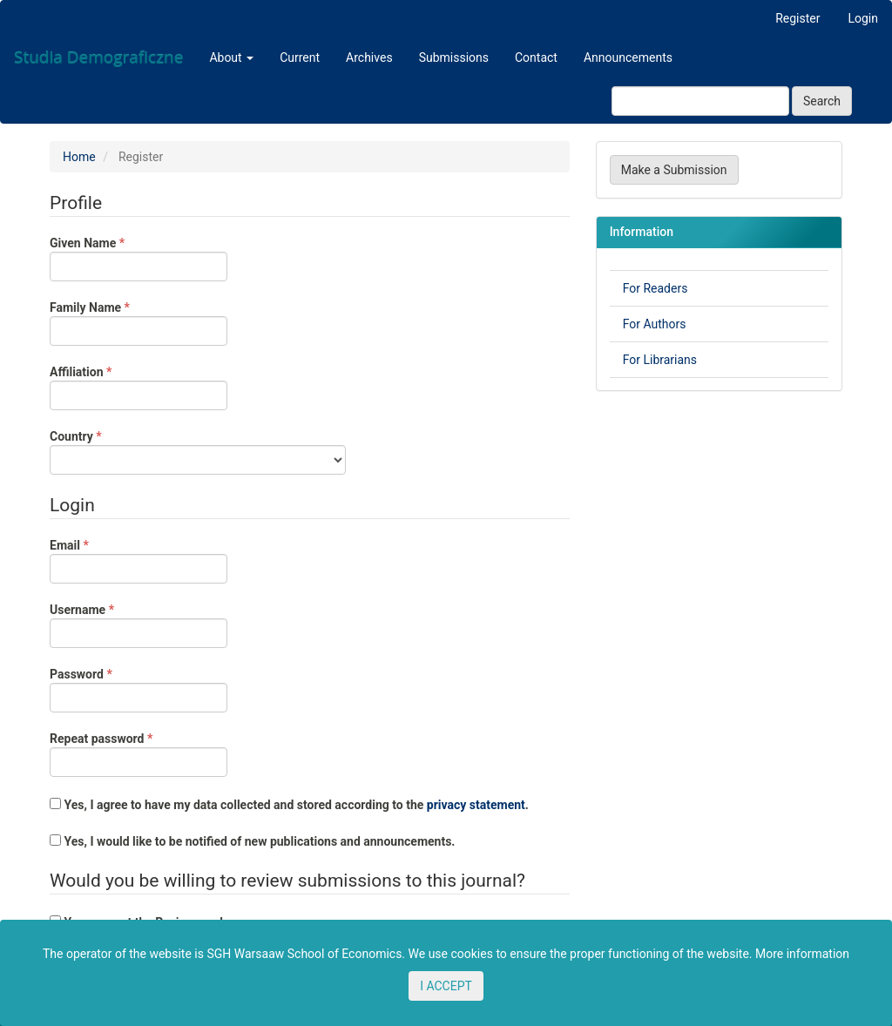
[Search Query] (700, 101)
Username (138, 624)
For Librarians (660, 360)
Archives (369, 57)
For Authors (654, 324)
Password (138, 688)
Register (797, 18)
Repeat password (138, 753)
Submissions (454, 57)
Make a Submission (674, 170)
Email (138, 560)
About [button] (231, 57)
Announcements (628, 57)
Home (79, 157)
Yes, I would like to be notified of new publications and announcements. (252, 841)
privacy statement (476, 805)
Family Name (138, 322)
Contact (536, 57)
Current (300, 57)
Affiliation (138, 386)
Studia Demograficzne (98, 57)
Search (822, 101)
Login (863, 18)
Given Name (138, 257)
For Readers (655, 288)
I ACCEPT (446, 986)
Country (198, 451)
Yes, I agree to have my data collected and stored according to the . (289, 805)
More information (802, 954)
